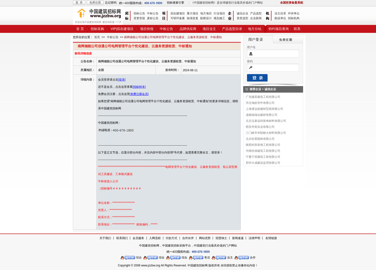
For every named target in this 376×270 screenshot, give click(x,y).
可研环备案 (177, 18)
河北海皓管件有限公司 (260, 103)
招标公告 (139, 13)
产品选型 (256, 13)
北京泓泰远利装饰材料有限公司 (266, 121)
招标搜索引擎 (175, 2)
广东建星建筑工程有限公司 (263, 97)
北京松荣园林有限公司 (260, 139)
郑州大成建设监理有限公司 (263, 162)
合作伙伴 (188, 238)
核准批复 (192, 18)
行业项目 (219, 13)
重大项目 (192, 13)
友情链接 (271, 238)
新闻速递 (238, 238)
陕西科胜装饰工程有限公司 (263, 145)
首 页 (80, 29)
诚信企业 (242, 13)
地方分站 (254, 29)
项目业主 (209, 29)
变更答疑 (139, 18)
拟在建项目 (177, 13)
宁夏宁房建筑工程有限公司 (263, 156)
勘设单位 (280, 18)
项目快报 (146, 29)
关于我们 (105, 238)
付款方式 (171, 238)
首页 (97, 37)
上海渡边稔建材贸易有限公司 (264, 109)
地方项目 (206, 13)
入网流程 (155, 238)
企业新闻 (256, 18)
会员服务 (138, 238)
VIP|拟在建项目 (122, 29)
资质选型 (242, 18)
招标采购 (97, 29)
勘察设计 (206, 18)
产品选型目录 (232, 29)
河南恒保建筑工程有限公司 (263, 151)
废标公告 (153, 18)
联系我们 (122, 238)
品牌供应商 (188, 29)
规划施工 (219, 18)
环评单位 (294, 13)
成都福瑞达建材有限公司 (261, 115)
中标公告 (153, 13)
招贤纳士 (221, 238)
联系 (297, 29)
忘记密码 (111, 2)
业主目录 (280, 13)
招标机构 (294, 18)
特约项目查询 (279, 29)
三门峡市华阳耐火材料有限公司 (266, 133)
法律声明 (254, 238)
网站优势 (205, 238)
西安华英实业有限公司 (260, 127)
